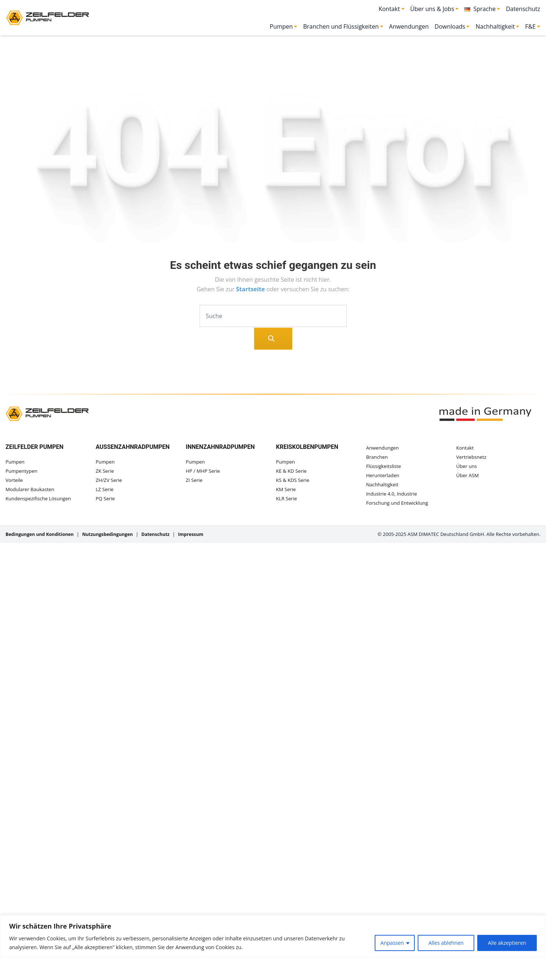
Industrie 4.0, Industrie (393, 496)
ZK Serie (105, 471)
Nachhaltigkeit (383, 487)
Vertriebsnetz (472, 457)
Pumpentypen (22, 471)
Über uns (467, 467)
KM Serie (286, 490)
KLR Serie (287, 500)
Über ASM (468, 477)
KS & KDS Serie (293, 481)
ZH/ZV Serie (110, 481)
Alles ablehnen (445, 942)
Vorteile (15, 481)
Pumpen (16, 461)
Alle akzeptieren (507, 942)
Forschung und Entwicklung (399, 506)
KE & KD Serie (292, 471)
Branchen (377, 457)
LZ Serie (105, 490)
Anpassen (392, 942)
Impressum (201, 538)
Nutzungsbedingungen (113, 538)
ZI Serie (194, 481)
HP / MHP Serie (204, 471)
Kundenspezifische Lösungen (40, 500)
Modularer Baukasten (31, 490)
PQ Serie (106, 500)
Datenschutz (523, 9)
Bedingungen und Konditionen (42, 538)
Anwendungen (409, 26)
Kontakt (465, 447)
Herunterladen (384, 477)
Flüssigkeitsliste (384, 467)
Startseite (251, 289)
